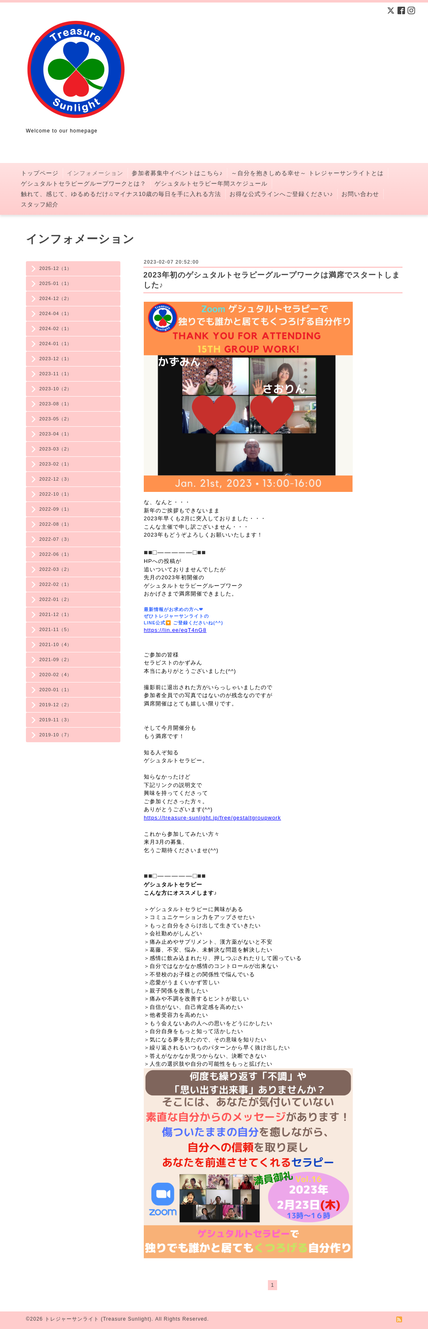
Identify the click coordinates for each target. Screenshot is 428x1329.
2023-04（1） (55, 433)
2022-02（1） (55, 584)
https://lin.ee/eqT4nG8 (175, 630)
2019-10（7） (55, 734)
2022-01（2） (55, 599)
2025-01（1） (55, 283)
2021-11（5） (55, 629)
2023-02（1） (55, 463)
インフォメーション (95, 173)
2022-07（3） (55, 539)
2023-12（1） (55, 358)
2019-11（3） (55, 719)
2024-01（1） (55, 343)
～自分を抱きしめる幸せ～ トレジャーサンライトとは (307, 173)
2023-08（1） (55, 403)
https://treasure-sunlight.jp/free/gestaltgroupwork (212, 818)
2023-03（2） (55, 448)
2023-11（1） (55, 373)
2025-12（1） (55, 268)
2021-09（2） (55, 659)
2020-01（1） (55, 689)
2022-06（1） (55, 554)
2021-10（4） (55, 644)
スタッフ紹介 (40, 204)
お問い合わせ (360, 194)
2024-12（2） (55, 298)
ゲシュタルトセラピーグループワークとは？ (83, 183)
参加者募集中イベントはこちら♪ (177, 173)
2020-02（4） (55, 674)
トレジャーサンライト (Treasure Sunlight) (98, 1319)
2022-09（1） (55, 509)
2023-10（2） (55, 388)
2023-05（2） (55, 418)
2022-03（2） (55, 569)
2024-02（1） (55, 328)
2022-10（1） (55, 493)
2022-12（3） (55, 478)
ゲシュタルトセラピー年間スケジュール (211, 183)
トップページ (40, 173)
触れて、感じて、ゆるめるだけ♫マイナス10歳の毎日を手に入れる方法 (121, 194)
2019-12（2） (55, 704)
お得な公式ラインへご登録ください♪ (281, 194)
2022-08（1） (55, 524)
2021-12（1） (55, 614)
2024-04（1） (55, 313)
